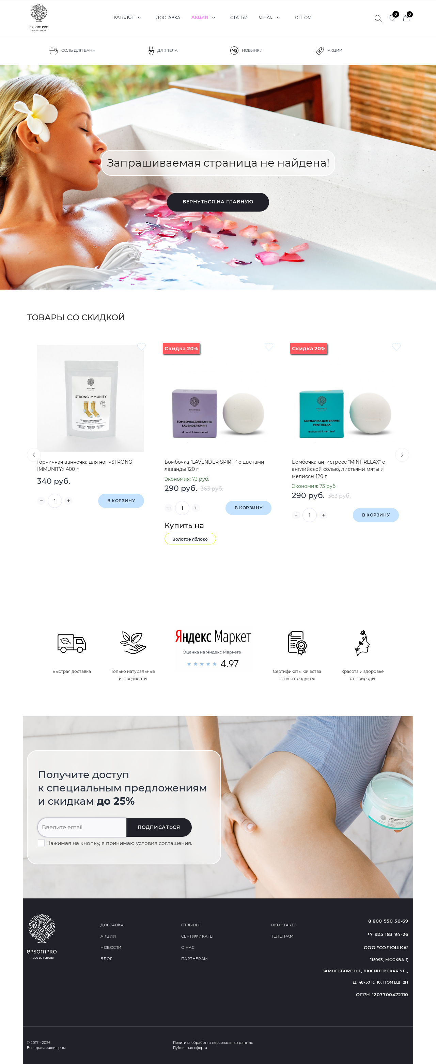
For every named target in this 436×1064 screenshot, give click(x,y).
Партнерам (194, 958)
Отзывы (190, 925)
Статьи (239, 17)
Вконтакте (283, 925)
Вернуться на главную (218, 202)
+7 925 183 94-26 (387, 934)
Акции (205, 17)
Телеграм (282, 936)
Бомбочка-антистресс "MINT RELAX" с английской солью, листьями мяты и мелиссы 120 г (338, 469)
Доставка (168, 17)
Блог (106, 958)
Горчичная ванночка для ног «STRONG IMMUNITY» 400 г (84, 465)
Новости (111, 947)
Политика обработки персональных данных (213, 1042)
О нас (271, 17)
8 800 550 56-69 (388, 921)
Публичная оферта (190, 1048)
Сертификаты (197, 936)
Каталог (129, 17)
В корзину (121, 500)
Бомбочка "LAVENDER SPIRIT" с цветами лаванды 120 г (214, 465)
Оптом (303, 17)
